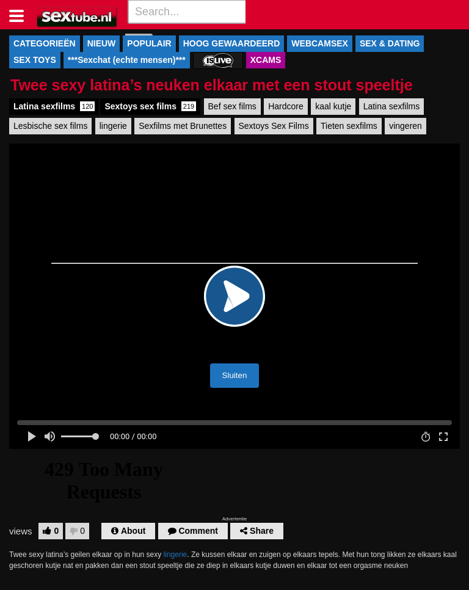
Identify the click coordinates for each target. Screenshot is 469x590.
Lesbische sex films (50, 126)
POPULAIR (149, 43)
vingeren (405, 126)
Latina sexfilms (54, 106)
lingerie (113, 126)
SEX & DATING (390, 43)
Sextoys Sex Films (274, 126)
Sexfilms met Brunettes (183, 126)
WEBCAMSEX (319, 43)
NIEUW (101, 43)
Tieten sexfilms (349, 126)
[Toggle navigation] (21, 14)
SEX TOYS (34, 60)
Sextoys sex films (150, 106)
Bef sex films (232, 106)
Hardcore (286, 106)
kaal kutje (333, 106)
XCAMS (266, 60)
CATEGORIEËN (44, 43)
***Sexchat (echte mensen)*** (127, 60)
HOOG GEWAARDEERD (231, 43)
